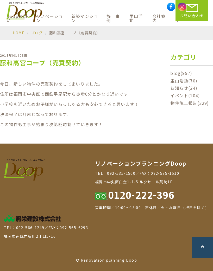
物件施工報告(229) (189, 103)
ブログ (37, 32)
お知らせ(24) (183, 88)
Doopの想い (17, 18)
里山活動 (136, 18)
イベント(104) (185, 95)
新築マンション (84, 18)
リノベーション (49, 18)
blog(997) (181, 73)
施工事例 (113, 18)
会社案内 (159, 18)
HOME (18, 32)
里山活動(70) (183, 81)
